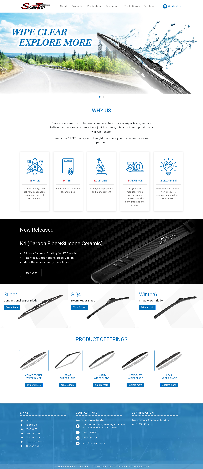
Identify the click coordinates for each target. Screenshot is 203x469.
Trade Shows (132, 6)
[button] (94, 6)
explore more (34, 385)
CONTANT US (33, 446)
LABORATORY (33, 437)
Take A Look (30, 272)
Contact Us (172, 6)
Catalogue (150, 6)
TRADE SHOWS (34, 442)
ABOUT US (31, 425)
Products (77, 6)
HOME (29, 421)
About (63, 6)
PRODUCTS (31, 429)
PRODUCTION (33, 433)
